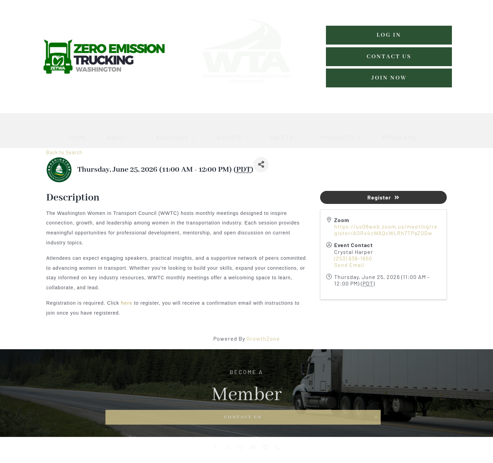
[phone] (278, 449)
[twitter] (228, 449)
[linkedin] (265, 449)
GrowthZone (263, 338)
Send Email (349, 264)
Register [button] (383, 197)
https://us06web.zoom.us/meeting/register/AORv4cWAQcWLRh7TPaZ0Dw (386, 229)
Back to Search (64, 152)
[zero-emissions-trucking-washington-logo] (104, 41)
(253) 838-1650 (353, 258)
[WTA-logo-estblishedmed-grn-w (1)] (246, 6)
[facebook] (215, 449)
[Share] (261, 164)
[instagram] (240, 449)
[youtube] (253, 449)
